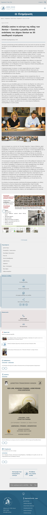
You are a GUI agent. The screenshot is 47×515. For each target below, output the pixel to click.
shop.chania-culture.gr (29, 505)
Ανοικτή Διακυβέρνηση (8, 258)
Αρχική (2, 18)
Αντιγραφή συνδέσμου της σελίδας (23, 294)
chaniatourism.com (28, 508)
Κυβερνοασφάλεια (7, 271)
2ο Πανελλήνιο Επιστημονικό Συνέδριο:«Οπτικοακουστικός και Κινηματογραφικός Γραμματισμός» (21, 365)
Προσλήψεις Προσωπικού (8, 253)
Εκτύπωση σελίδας (23, 281)
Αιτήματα (41, 2)
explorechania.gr (28, 510)
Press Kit (5, 255)
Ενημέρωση (7, 18)
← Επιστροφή (23, 240)
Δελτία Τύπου (13, 18)
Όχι (35, 485)
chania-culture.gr (28, 503)
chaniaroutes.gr (27, 512)
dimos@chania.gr (23, 326)
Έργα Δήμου (5, 268)
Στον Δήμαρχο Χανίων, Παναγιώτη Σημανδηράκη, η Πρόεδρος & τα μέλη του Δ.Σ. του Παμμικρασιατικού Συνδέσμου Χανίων (22, 455)
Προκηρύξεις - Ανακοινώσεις (9, 250)
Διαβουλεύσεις (6, 260)
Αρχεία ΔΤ (19, 18)
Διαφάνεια (5, 263)
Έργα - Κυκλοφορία (7, 266)
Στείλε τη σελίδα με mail (23, 287)
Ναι (31, 485)
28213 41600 (23, 318)
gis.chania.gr (26, 501)
